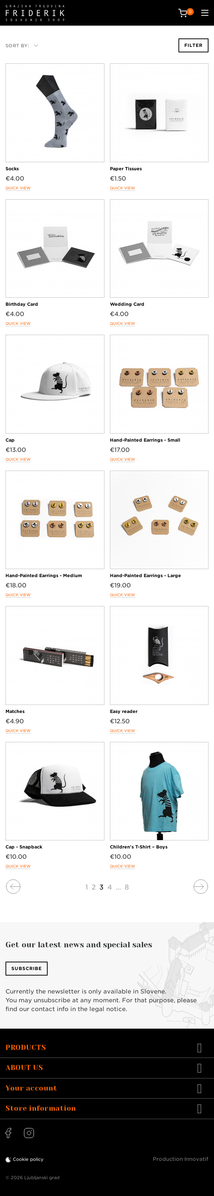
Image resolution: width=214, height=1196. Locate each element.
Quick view (18, 188)
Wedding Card (127, 304)
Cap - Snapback (23, 847)
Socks (12, 168)
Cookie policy (28, 1159)
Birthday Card (21, 304)
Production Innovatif (181, 1159)
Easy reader (123, 711)
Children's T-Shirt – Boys (138, 847)
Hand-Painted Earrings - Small (145, 440)
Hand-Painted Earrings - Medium (43, 575)
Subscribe (26, 968)
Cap (10, 440)
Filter (193, 45)
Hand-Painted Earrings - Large (145, 575)
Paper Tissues (126, 168)
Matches (15, 711)
